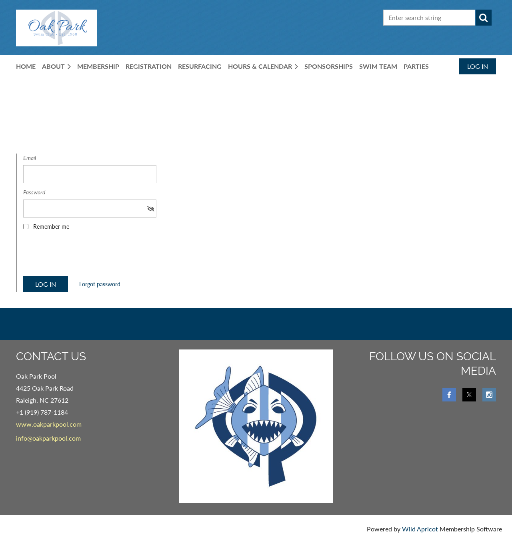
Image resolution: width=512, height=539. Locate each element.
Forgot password (99, 284)
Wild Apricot (420, 529)
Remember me (51, 226)
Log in (477, 66)
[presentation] (84, 255)
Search (484, 18)
